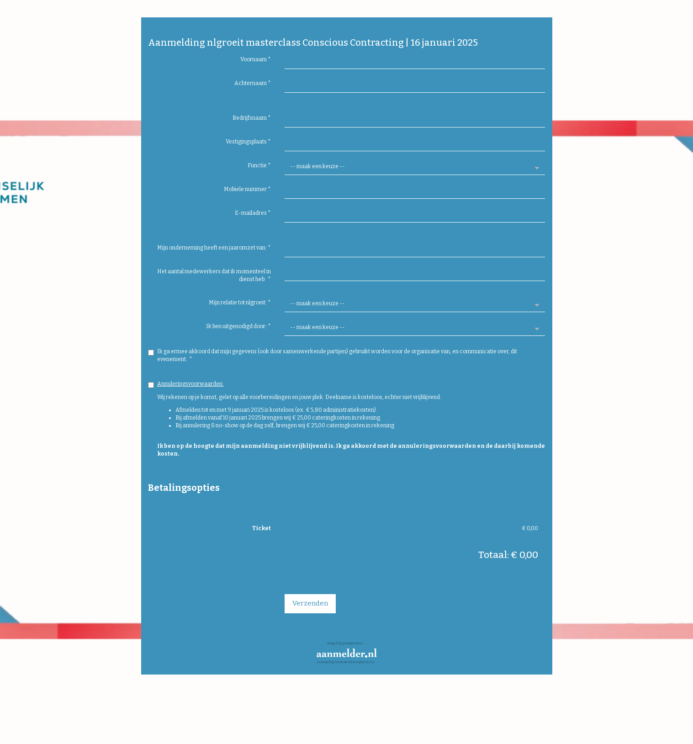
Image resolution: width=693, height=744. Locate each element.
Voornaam (255, 59)
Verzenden (310, 603)
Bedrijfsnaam (252, 118)
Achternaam (252, 83)
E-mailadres (253, 213)
